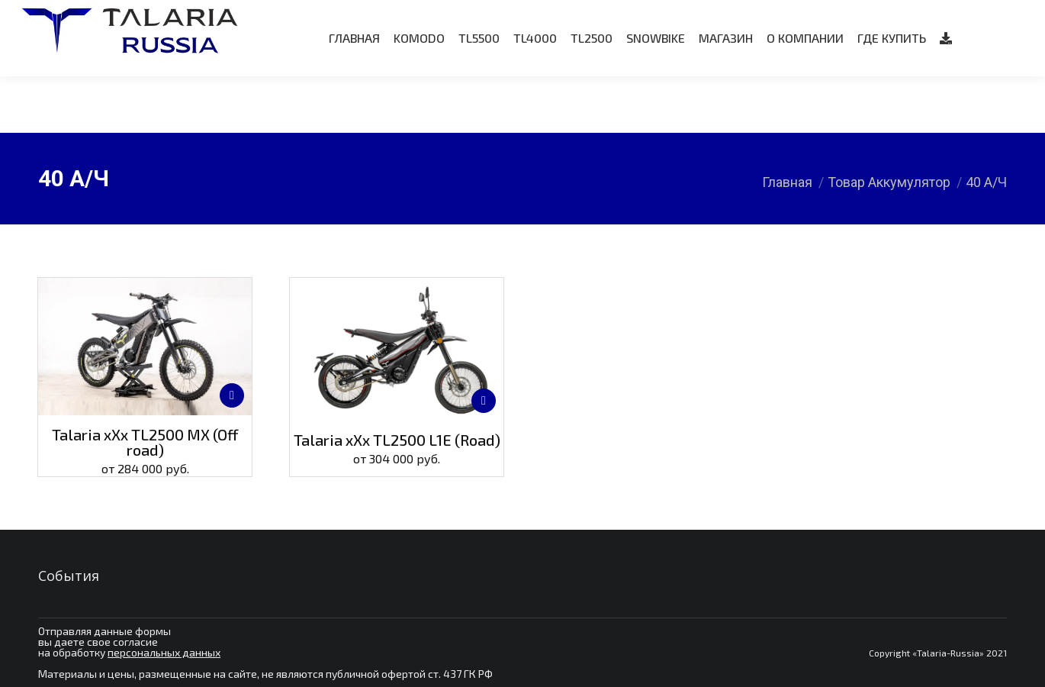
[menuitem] (354, 94)
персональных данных (164, 652)
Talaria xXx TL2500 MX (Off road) (145, 442)
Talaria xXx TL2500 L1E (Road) (397, 440)
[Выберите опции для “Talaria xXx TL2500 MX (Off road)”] (232, 395)
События (68, 575)
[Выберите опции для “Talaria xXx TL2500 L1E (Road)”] (483, 401)
